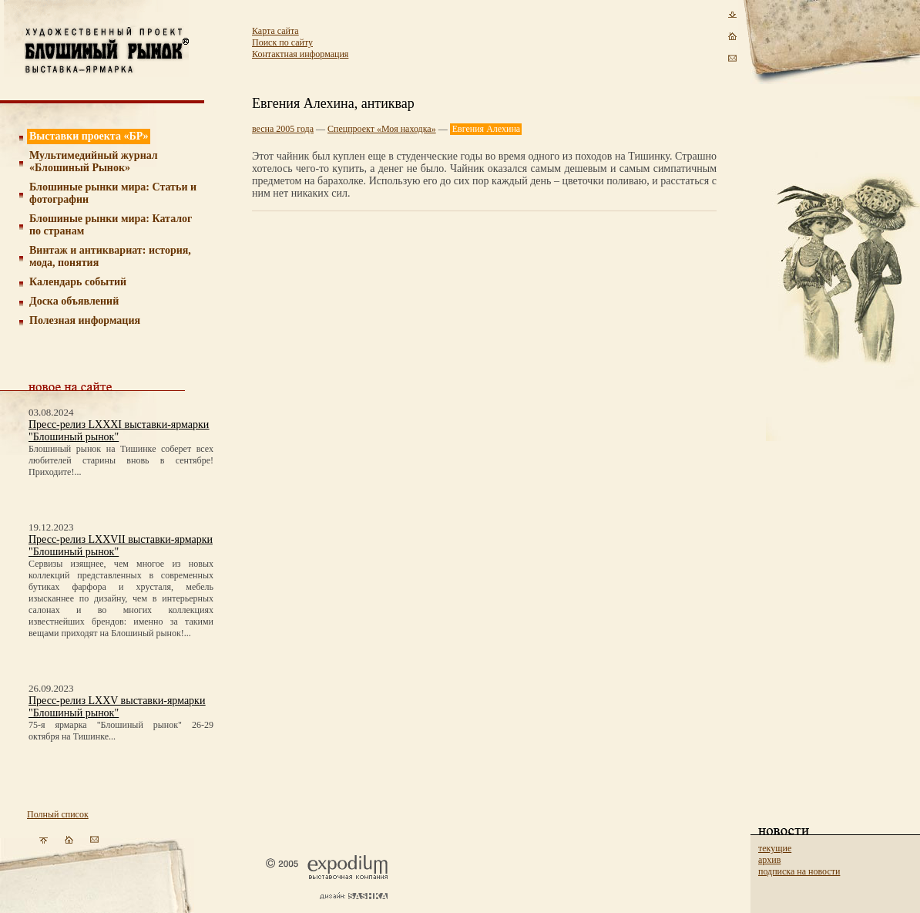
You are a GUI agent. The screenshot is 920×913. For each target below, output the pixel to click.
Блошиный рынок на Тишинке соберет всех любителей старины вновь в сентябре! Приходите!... (121, 460)
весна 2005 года (283, 128)
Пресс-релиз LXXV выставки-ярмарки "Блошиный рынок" (117, 707)
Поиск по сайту (282, 42)
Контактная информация (300, 54)
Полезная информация (84, 320)
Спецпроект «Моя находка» (381, 128)
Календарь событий (77, 282)
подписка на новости (799, 871)
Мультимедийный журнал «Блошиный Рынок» (93, 162)
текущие (774, 848)
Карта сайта (275, 30)
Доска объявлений (74, 301)
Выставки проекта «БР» (89, 136)
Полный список (58, 814)
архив (769, 859)
